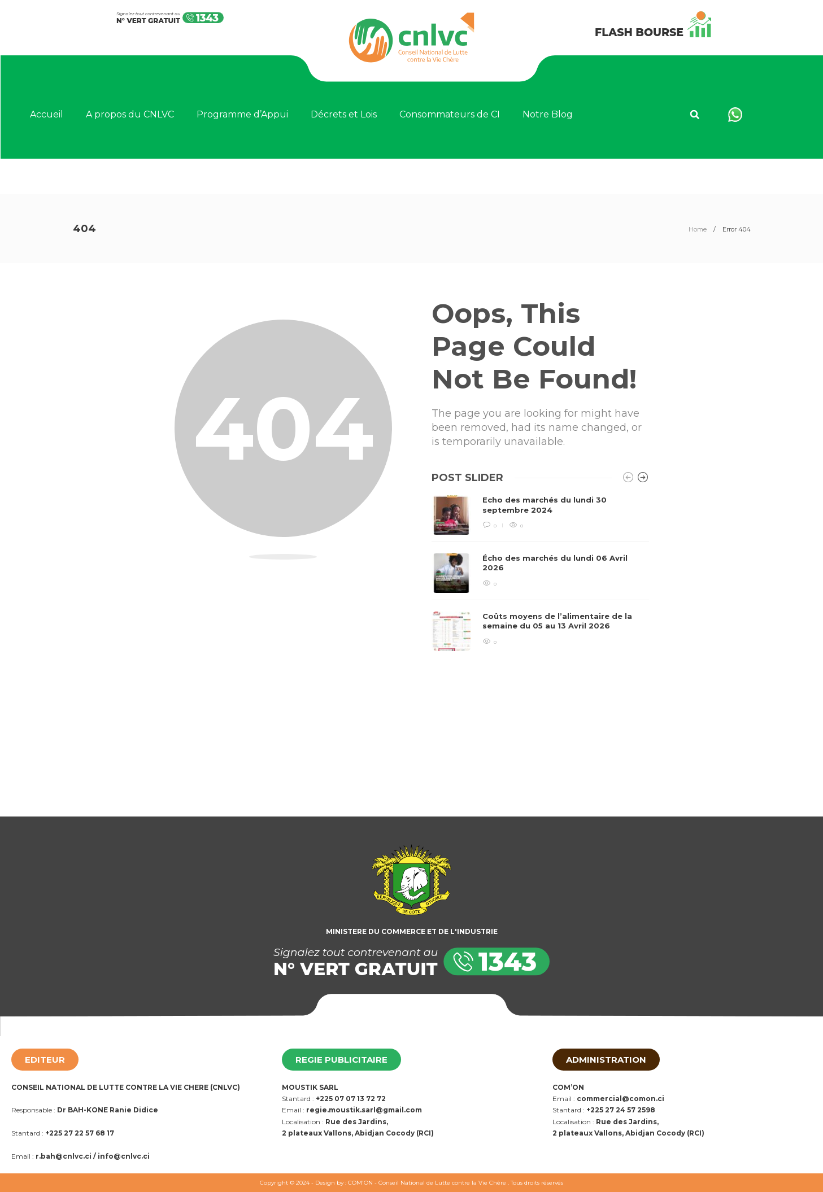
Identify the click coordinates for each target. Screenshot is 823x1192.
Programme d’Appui (242, 114)
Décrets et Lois (344, 114)
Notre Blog (547, 114)
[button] (694, 114)
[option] (540, 572)
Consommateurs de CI (449, 114)
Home (698, 229)
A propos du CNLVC (130, 114)
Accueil (46, 114)
